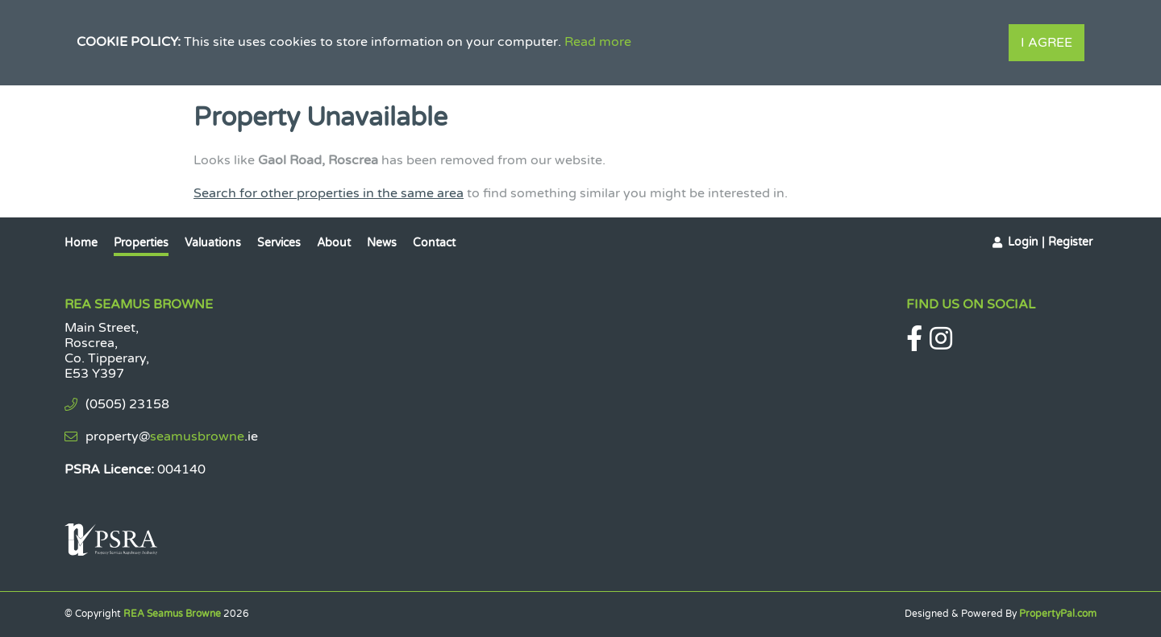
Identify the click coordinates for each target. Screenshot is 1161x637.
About (334, 243)
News (382, 243)
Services (279, 243)
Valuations (213, 243)
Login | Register (1050, 242)
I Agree (1046, 43)
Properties (141, 243)
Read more (597, 42)
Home (81, 243)
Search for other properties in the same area (329, 193)
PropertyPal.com (1057, 613)
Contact (434, 243)
